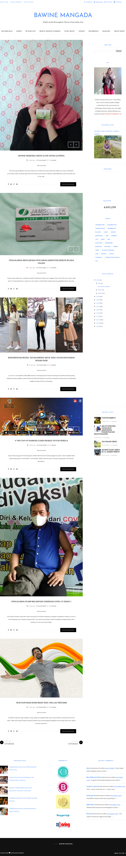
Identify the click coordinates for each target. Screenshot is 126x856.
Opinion (82, 31)
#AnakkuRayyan (99, 224)
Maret (100, 290)
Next (76, 144)
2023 (97, 300)
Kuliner (115, 246)
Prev (71, 144)
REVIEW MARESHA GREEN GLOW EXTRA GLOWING (41, 156)
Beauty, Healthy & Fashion (50, 31)
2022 (97, 303)
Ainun (88, 768)
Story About (69, 31)
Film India (114, 235)
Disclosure (29, 2)
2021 (97, 306)
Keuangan (107, 246)
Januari (100, 293)
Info (109, 239)
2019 (97, 313)
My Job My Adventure (108, 250)
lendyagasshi (91, 795)
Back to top (120, 853)
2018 (97, 316)
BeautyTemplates (18, 853)
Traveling (106, 31)
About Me (4, 2)
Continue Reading (68, 184)
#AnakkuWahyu (111, 224)
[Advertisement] (108, 370)
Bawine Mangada (63, 16)
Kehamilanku (109, 243)
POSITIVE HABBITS (104, 286)
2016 (97, 323)
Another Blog (7, 31)
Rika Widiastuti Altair (93, 777)
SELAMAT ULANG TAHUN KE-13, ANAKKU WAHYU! (111, 451)
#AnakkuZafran (100, 228)
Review (112, 253)
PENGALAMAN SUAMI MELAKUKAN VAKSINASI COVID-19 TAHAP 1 (41, 602)
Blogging (98, 232)
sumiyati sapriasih (92, 786)
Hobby (19, 31)
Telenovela (98, 257)
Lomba (97, 250)
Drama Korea (99, 235)
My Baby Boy (31, 31)
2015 (97, 326)
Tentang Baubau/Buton (112, 257)
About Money (119, 31)
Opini (96, 253)
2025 (97, 280)
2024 (97, 296)
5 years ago (31, 160)
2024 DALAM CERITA (109, 441)
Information (93, 31)
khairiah (89, 814)
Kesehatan (98, 246)
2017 (97, 320)
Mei (99, 283)
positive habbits (109, 768)
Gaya (96, 239)
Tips (96, 261)
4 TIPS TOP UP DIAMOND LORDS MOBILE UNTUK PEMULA (41, 441)
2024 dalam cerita (119, 786)
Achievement (16, 2)
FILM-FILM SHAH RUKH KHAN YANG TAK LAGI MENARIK (41, 703)
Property (104, 253)
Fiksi (107, 235)
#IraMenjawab (112, 228)
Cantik (106, 232)
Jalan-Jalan (98, 243)
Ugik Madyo (90, 804)
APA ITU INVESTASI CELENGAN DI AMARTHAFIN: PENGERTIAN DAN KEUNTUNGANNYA (104, 430)
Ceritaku (113, 232)
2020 (97, 310)
